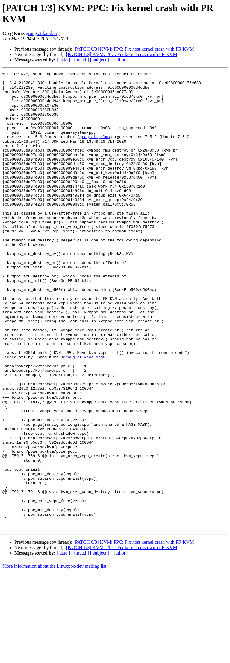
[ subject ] (99, 59)
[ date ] (63, 59)
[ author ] (119, 59)
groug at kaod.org (43, 33)
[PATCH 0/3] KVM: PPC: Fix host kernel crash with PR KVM (133, 49)
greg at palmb (94, 150)
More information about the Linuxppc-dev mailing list (54, 657)
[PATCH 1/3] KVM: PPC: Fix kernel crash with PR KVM (121, 54)
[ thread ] (80, 59)
